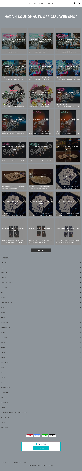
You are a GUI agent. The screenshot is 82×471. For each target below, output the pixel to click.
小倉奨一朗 (4, 272)
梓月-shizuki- (4, 427)
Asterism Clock (5, 362)
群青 (2, 292)
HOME (29, 3)
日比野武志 (4, 312)
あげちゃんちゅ (4, 392)
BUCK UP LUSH (5, 327)
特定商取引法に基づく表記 (20, 462)
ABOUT (35, 3)
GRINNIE (3, 352)
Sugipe (3, 267)
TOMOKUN (4, 337)
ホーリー (3, 342)
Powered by (41, 468)
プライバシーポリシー (7, 462)
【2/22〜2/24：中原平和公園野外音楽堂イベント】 (14, 412)
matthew (3, 277)
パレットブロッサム (5, 387)
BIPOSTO (3, 382)
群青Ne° (3, 347)
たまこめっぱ (4, 422)
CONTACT (51, 3)
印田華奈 (3, 407)
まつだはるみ (4, 402)
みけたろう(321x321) (6, 302)
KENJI (2, 367)
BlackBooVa (4, 322)
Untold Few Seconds (7, 282)
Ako (2, 372)
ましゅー (3, 332)
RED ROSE (4, 297)
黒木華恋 (3, 317)
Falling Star (4, 262)
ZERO (2, 397)
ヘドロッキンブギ (5, 417)
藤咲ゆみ (3, 307)
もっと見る (41, 250)
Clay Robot (4, 287)
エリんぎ (3, 377)
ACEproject (4, 357)
